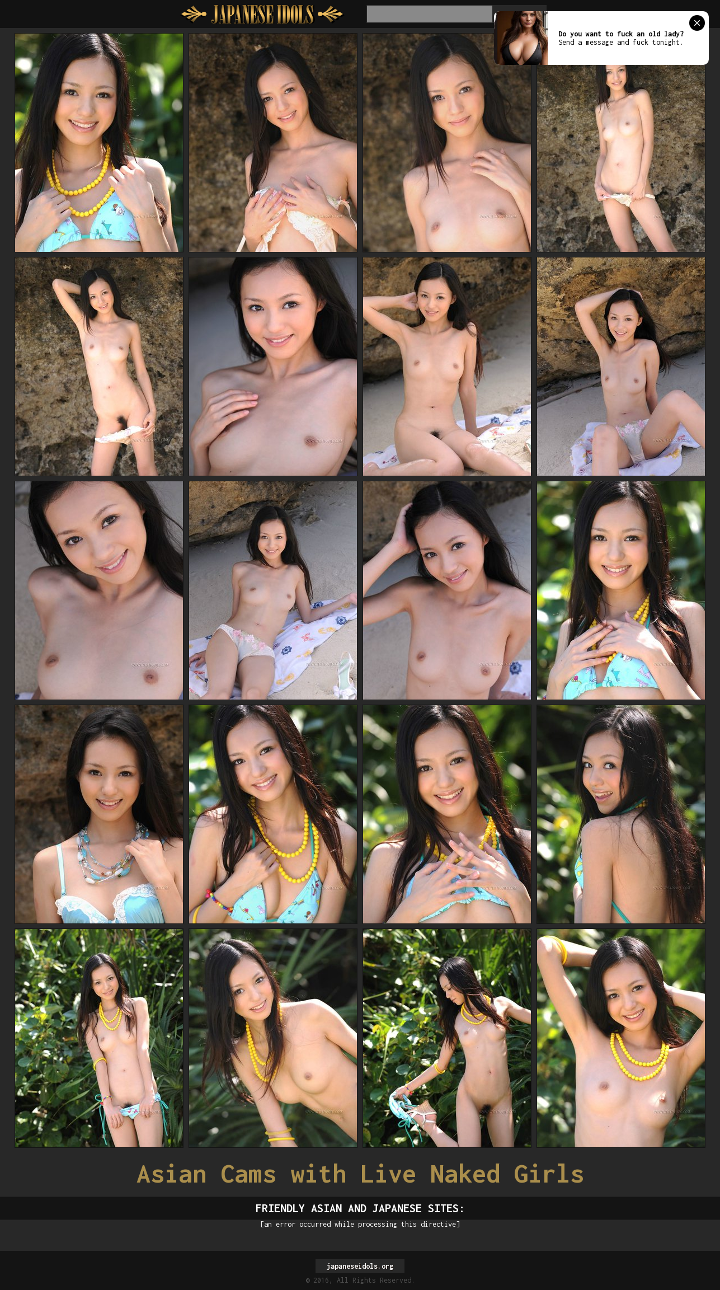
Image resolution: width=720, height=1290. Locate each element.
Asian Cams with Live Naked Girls (360, 1173)
